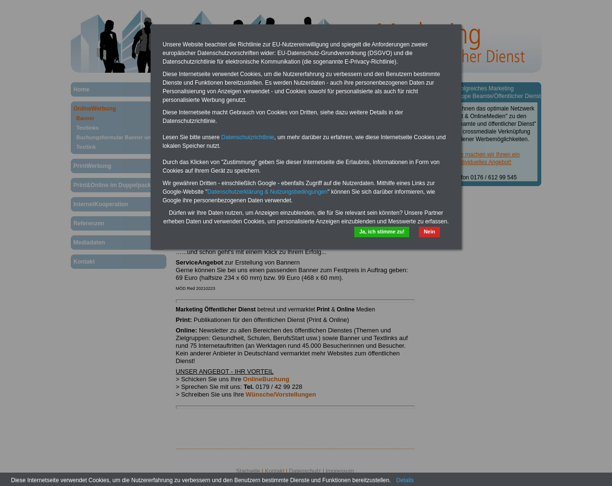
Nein (429, 231)
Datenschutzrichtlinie (247, 137)
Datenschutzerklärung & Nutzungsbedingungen (267, 191)
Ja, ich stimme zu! (381, 231)
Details (405, 480)
